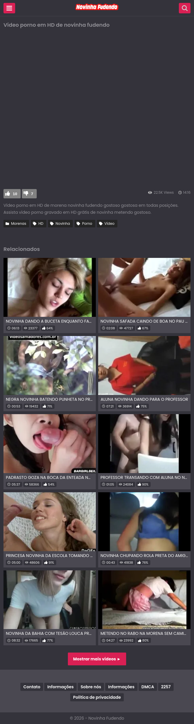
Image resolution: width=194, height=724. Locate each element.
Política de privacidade (97, 697)
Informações (60, 687)
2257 (166, 687)
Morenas (18, 223)
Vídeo (109, 223)
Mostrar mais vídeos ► (97, 659)
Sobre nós (91, 687)
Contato (31, 687)
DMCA (148, 687)
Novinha (63, 223)
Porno (87, 223)
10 (15, 194)
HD (40, 223)
